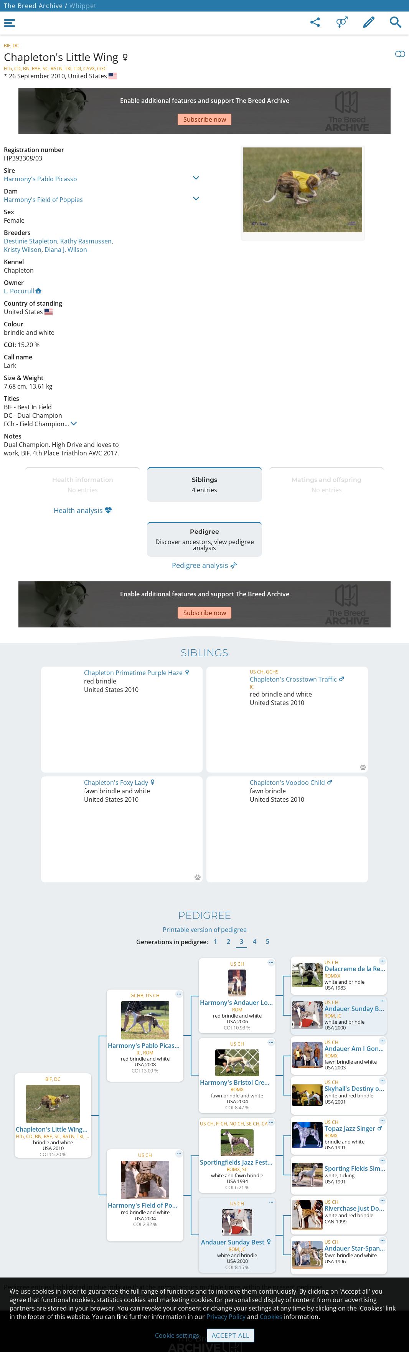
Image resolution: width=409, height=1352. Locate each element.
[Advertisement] (190, 97)
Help (204, 1239)
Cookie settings (177, 1335)
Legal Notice (205, 1206)
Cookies (205, 1271)
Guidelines (204, 1255)
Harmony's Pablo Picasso (40, 152)
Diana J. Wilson (66, 222)
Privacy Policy (226, 1316)
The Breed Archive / (36, 6)
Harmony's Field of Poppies (43, 173)
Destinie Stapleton (30, 214)
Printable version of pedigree (205, 751)
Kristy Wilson (22, 222)
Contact (205, 1222)
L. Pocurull (22, 264)
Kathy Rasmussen (86, 214)
